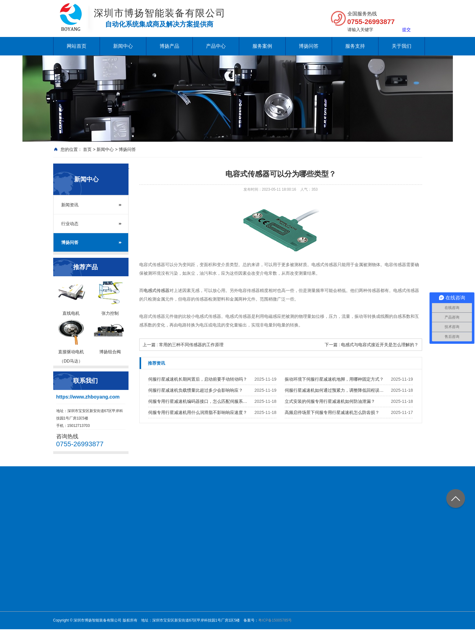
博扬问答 (309, 46)
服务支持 (355, 46)
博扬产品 (169, 46)
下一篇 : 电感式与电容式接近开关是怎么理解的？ (372, 344)
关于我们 (401, 46)
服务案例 (262, 46)
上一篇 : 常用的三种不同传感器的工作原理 (183, 344)
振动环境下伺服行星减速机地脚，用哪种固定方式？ (334, 379)
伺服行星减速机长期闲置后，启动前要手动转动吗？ (197, 379)
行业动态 (69, 223)
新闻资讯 (69, 204)
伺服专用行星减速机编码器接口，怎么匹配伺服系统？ (199, 401)
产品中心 (216, 46)
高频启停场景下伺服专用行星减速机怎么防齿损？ (332, 412)
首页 (87, 149)
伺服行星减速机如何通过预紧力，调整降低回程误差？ (336, 390)
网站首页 (76, 46)
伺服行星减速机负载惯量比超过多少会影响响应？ (195, 390)
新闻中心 (123, 46)
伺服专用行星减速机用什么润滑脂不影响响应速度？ (197, 412)
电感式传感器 (156, 290)
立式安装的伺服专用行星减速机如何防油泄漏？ (330, 401)
